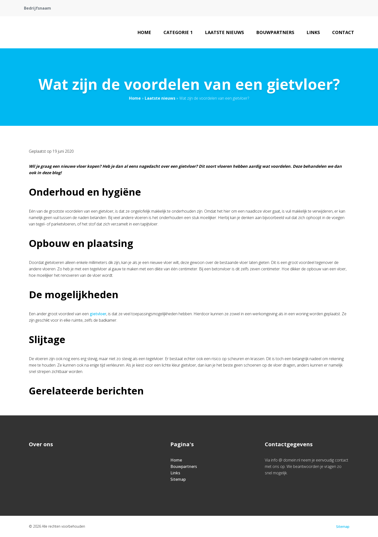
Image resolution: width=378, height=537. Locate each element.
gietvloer (97, 313)
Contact (343, 32)
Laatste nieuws (224, 32)
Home (144, 32)
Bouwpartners (275, 32)
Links (313, 32)
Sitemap (178, 479)
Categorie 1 (178, 32)
